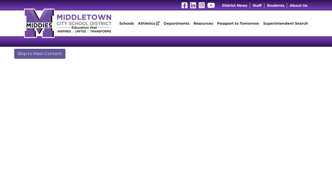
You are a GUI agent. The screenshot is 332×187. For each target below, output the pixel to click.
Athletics (149, 23)
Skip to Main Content (40, 53)
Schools (126, 23)
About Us (298, 5)
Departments (176, 23)
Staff (257, 5)
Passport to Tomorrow (238, 23)
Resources (203, 23)
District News (234, 5)
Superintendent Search (285, 23)
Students (275, 5)
